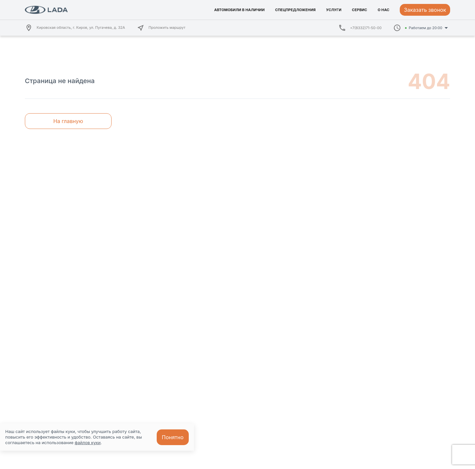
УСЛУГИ (334, 10)
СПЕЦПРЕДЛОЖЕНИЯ (295, 10)
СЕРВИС (359, 10)
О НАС (383, 10)
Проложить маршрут (161, 28)
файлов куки (87, 442)
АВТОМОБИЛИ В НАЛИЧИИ (239, 10)
